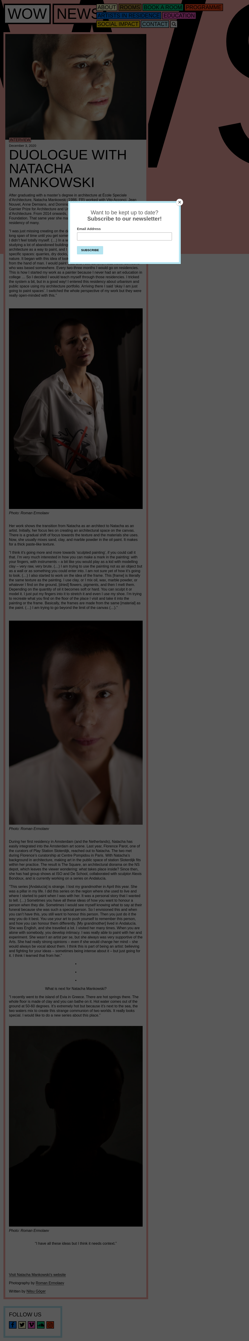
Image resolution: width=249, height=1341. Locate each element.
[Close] (179, 202)
